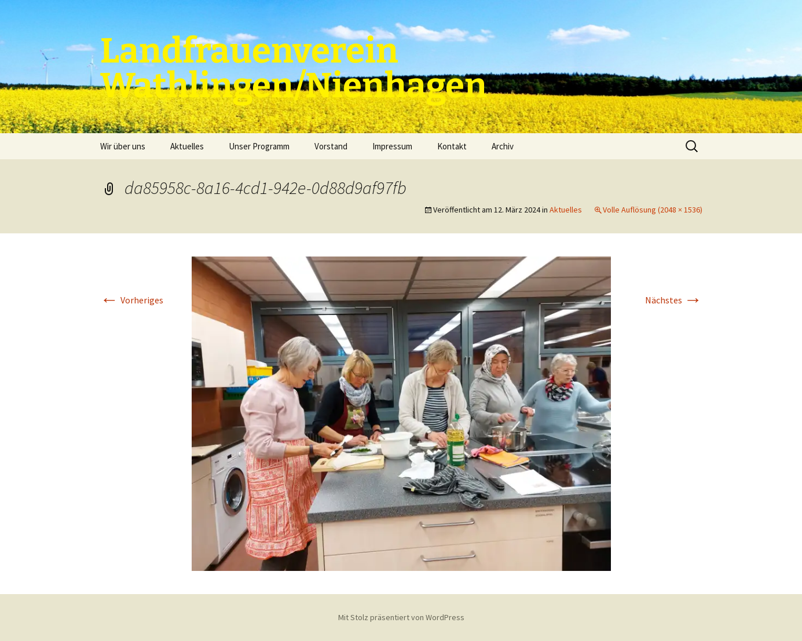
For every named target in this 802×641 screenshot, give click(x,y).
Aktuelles (187, 146)
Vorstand (330, 146)
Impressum (392, 146)
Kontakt (452, 146)
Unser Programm (259, 146)
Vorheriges (131, 300)
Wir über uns (122, 146)
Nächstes (673, 300)
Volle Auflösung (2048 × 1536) (652, 209)
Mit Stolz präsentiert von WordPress (401, 617)
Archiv (503, 146)
